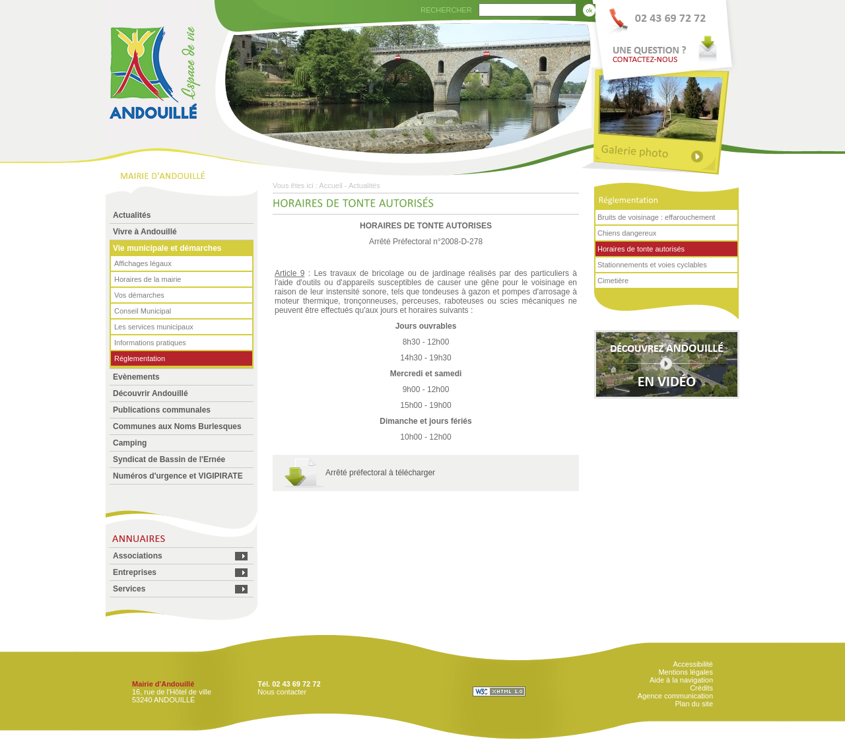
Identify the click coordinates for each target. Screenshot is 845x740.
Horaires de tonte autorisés (641, 249)
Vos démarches (139, 295)
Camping (130, 443)
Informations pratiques (150, 343)
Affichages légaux (143, 263)
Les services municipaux (153, 327)
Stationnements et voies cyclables (652, 265)
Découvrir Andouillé (150, 393)
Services (129, 588)
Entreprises (134, 572)
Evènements (136, 377)
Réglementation (139, 358)
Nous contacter (281, 692)
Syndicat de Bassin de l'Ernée (169, 459)
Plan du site (694, 704)
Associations (137, 555)
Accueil (330, 185)
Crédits (701, 688)
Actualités (132, 215)
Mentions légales (685, 672)
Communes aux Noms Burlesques (177, 426)
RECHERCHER (446, 10)
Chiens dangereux (626, 233)
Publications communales (162, 410)
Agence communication (675, 696)
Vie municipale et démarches (167, 248)
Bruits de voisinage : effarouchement (656, 217)
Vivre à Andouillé (145, 231)
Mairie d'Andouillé (163, 684)
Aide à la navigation (681, 680)
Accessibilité (693, 664)
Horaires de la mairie (147, 279)
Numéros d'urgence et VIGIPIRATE (178, 476)
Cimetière (612, 281)
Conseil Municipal (142, 311)
